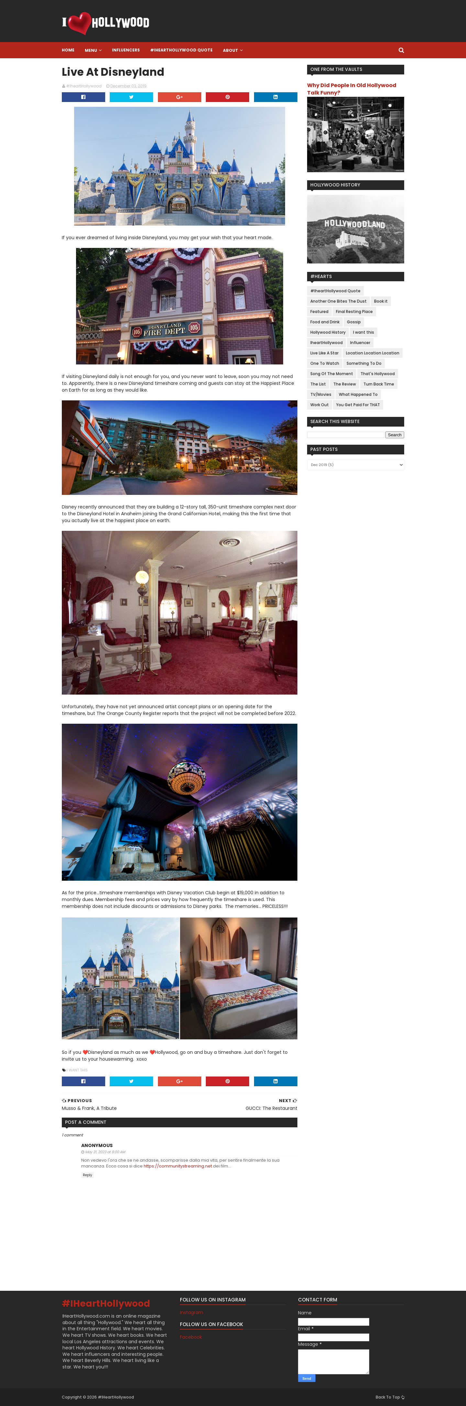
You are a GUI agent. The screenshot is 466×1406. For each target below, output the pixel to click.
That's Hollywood (378, 373)
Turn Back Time (378, 384)
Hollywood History (328, 332)
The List (318, 384)
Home (68, 50)
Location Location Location (372, 353)
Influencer (360, 342)
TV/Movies (320, 394)
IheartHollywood (326, 342)
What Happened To (358, 394)
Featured (319, 311)
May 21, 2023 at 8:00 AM (105, 1152)
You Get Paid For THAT (358, 404)
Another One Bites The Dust (338, 301)
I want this (77, 1070)
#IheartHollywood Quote (181, 50)
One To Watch (324, 363)
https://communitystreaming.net (178, 1166)
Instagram (191, 1312)
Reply (87, 1175)
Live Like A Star (324, 353)
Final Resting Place (354, 311)
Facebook (191, 1337)
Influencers (126, 50)
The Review (344, 384)
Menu (91, 50)
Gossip (354, 322)
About (230, 50)
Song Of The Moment (331, 373)
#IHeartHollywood (106, 1303)
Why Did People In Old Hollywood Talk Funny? (351, 89)
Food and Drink (324, 322)
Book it (381, 301)
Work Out (319, 404)
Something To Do (364, 363)
